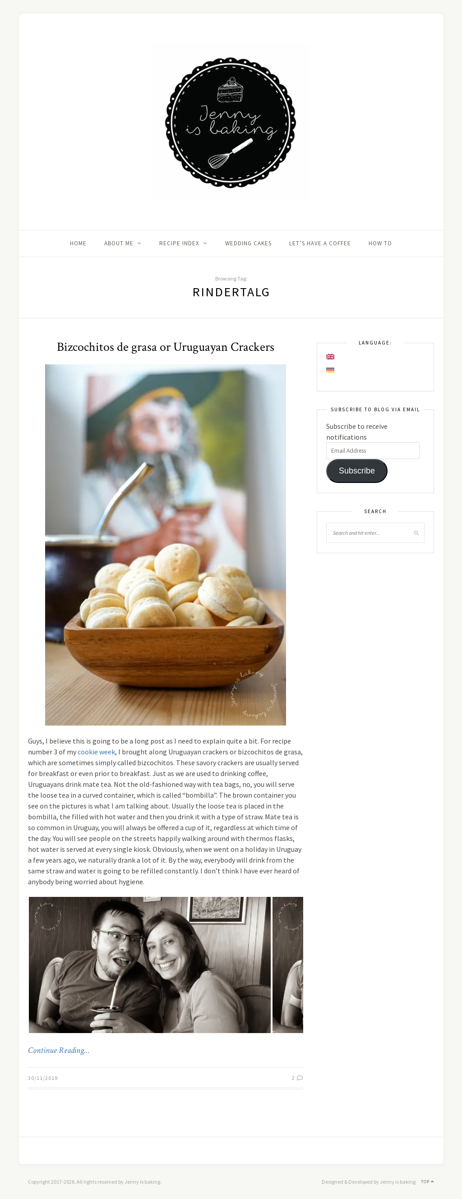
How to (380, 243)
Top (427, 1182)
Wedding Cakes (248, 243)
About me (119, 243)
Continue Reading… (58, 1050)
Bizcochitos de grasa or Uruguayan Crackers (165, 347)
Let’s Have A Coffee (320, 243)
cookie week (96, 751)
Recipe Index (179, 243)
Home (78, 243)
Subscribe (357, 470)
